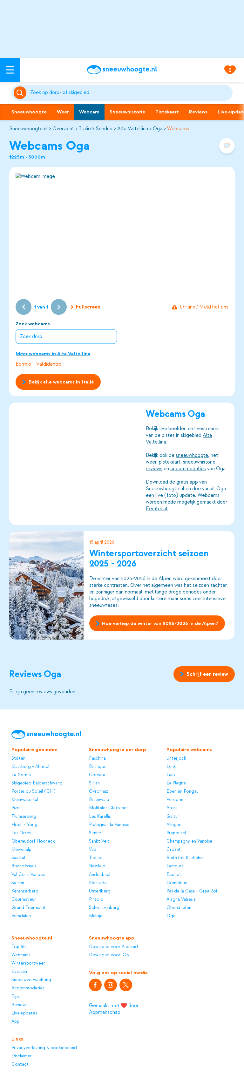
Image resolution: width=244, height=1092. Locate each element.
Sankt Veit (99, 841)
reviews (154, 468)
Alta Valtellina (132, 128)
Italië (85, 128)
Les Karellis (100, 816)
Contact (20, 1064)
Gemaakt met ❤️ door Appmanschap (114, 1008)
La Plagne (176, 783)
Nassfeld (97, 866)
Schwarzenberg (104, 907)
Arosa (172, 808)
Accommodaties (27, 988)
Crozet (173, 849)
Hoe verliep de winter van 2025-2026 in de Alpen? (157, 623)
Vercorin (174, 799)
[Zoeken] (130, 92)
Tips (15, 996)
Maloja (95, 916)
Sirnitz (95, 833)
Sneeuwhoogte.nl (28, 128)
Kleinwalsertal (24, 799)
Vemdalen (21, 916)
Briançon (97, 766)
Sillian (94, 783)
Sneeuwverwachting (31, 979)
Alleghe (173, 824)
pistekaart (170, 462)
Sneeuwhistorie (127, 112)
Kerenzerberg (24, 891)
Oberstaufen (178, 907)
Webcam (89, 112)
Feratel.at (157, 508)
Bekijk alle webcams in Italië (58, 382)
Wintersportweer (28, 963)
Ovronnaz (98, 791)
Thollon (96, 857)
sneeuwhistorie (199, 462)
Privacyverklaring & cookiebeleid (44, 1047)
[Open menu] (10, 70)
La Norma (21, 774)
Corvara (97, 774)
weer (151, 462)
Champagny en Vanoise (189, 841)
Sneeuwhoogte (29, 112)
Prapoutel (176, 833)
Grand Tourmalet (28, 907)
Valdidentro (49, 364)
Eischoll (173, 874)
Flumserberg (23, 816)
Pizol (16, 808)
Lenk (171, 766)
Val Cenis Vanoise (28, 874)
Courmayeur (23, 899)
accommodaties (188, 468)
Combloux (176, 882)
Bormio (23, 364)
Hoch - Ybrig (24, 824)
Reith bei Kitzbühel (185, 857)
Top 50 (18, 946)
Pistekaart (167, 112)
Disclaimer (21, 1056)
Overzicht (63, 128)
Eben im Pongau (182, 791)
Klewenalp (21, 849)
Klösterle (98, 882)
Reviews (198, 112)
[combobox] (130, 92)
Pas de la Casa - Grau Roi (191, 891)
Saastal (18, 857)
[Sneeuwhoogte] (122, 69)
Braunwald (99, 799)
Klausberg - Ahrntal (30, 766)
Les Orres (20, 833)
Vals (92, 849)
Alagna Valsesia (181, 899)
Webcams (178, 128)
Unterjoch (176, 758)
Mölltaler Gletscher (108, 808)
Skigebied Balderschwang (37, 783)
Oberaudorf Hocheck (33, 841)
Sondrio (104, 128)
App (15, 1021)
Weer (63, 112)
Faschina (97, 758)
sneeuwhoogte (192, 455)
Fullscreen (85, 307)
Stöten (18, 758)
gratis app (187, 482)
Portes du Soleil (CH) (33, 791)
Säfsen (17, 882)
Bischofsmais (23, 866)
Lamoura (175, 866)
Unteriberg (100, 891)
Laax (170, 774)
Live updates (24, 1013)
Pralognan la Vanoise (109, 824)
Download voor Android (113, 946)
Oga (157, 128)
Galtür (172, 816)
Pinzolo (96, 899)
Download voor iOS (109, 955)
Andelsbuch (100, 874)
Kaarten (19, 971)
